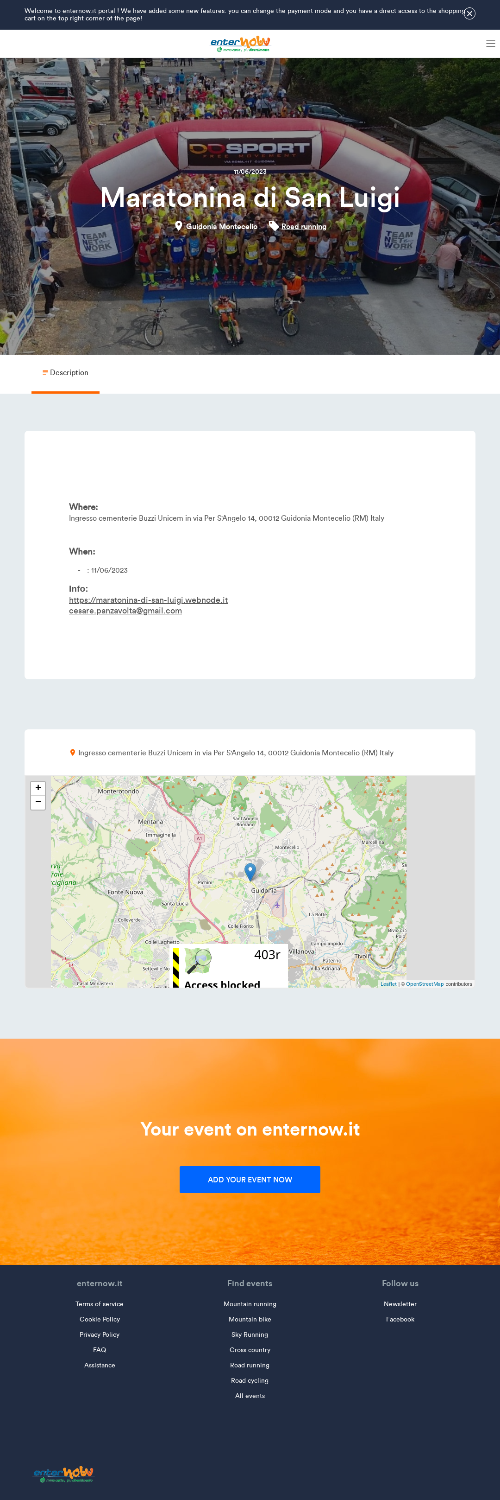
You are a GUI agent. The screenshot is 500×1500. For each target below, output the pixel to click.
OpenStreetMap (425, 984)
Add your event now (250, 1179)
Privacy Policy (99, 1335)
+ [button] (38, 789)
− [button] (38, 803)
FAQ (99, 1350)
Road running (304, 226)
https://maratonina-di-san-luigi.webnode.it (148, 600)
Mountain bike (250, 1319)
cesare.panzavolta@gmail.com (125, 611)
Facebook (400, 1319)
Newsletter (400, 1304)
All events (250, 1396)
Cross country (250, 1350)
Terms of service (99, 1304)
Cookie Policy (100, 1319)
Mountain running (250, 1304)
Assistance (99, 1365)
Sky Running (249, 1335)
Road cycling (250, 1381)
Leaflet (389, 984)
